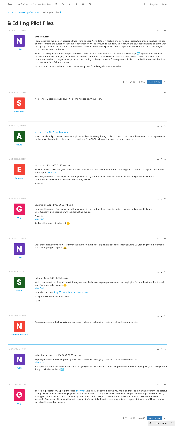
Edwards (19, 178)
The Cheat (81, 390)
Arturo (19, 144)
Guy (19, 217)
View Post (52, 172)
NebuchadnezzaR (19, 334)
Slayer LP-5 (19, 111)
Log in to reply (154, 82)
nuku (19, 49)
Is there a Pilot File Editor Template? (52, 132)
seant (19, 290)
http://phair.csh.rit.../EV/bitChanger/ (72, 292)
